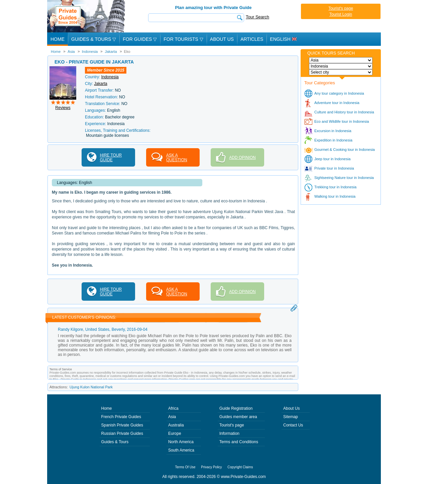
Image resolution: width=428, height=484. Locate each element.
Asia (172, 416)
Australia (176, 425)
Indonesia (110, 77)
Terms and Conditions (238, 442)
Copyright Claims (240, 467)
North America (181, 442)
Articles (251, 39)
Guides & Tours (115, 442)
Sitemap (290, 416)
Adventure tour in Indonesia (336, 103)
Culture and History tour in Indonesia (344, 112)
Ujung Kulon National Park (91, 387)
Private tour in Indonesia (334, 168)
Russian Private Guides (122, 433)
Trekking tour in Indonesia (335, 187)
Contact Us (293, 425)
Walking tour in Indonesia (334, 196)
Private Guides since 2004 (86, 16)
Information (229, 433)
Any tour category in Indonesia (339, 93)
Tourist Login (340, 14)
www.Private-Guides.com (243, 476)
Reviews (62, 107)
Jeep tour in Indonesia (332, 159)
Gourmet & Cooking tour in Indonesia (344, 150)
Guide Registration (235, 408)
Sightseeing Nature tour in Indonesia (344, 178)
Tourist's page (340, 8)
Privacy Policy (211, 467)
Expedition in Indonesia (333, 140)
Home (57, 39)
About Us (222, 39)
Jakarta (100, 83)
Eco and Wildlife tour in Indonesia (341, 121)
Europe (174, 433)
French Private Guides (121, 416)
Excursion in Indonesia (332, 131)
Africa (173, 408)
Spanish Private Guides (122, 425)
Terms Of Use (185, 467)
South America (181, 450)
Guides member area (238, 416)
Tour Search (257, 16)
